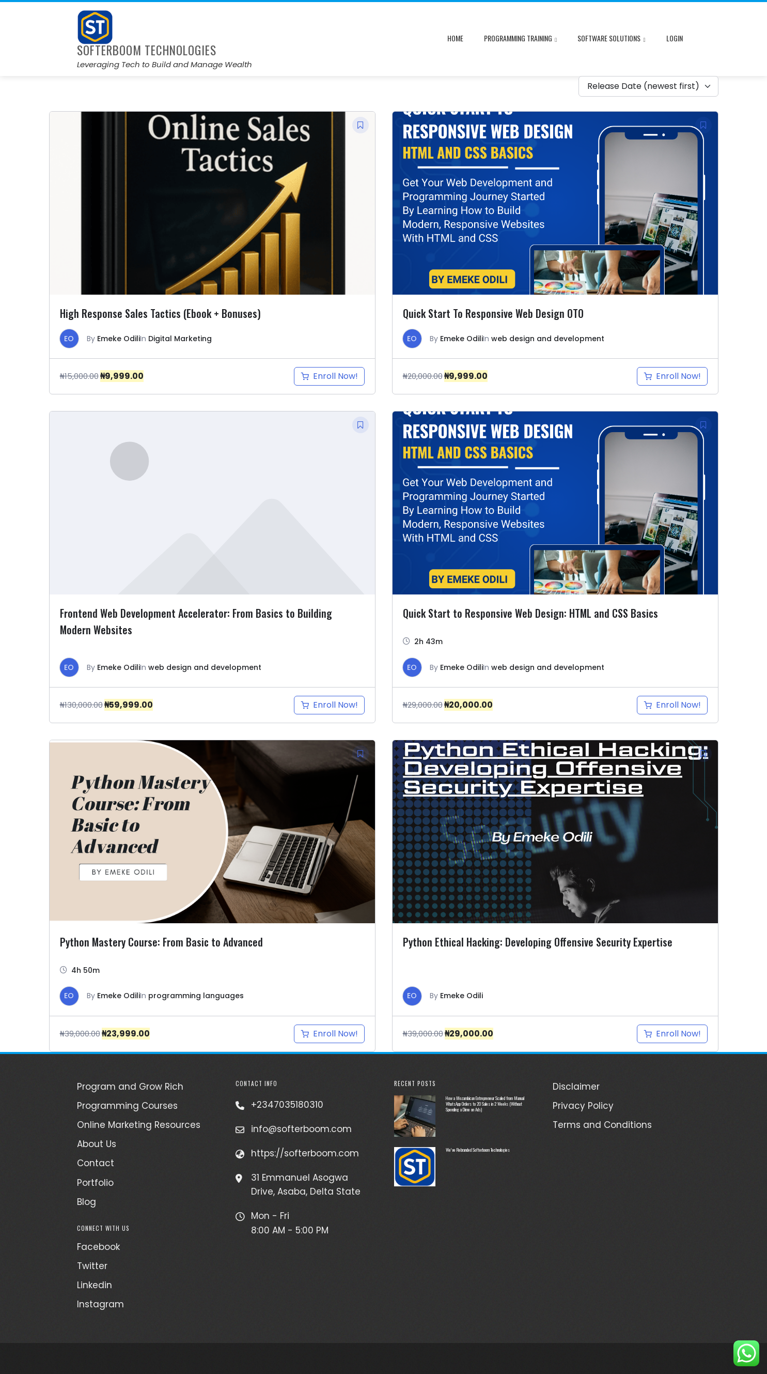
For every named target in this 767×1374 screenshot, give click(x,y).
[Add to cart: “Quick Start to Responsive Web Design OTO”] (672, 376)
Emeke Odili (118, 338)
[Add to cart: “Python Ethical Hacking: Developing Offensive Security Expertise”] (672, 1034)
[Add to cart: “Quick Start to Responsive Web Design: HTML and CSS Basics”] (672, 705)
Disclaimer (576, 1086)
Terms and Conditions (602, 1125)
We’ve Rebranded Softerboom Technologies (478, 1150)
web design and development (547, 338)
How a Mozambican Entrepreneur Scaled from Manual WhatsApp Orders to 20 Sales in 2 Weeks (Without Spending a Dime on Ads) (485, 1103)
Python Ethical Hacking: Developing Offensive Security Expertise (537, 942)
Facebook (98, 1247)
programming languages (196, 995)
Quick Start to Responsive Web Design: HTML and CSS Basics (530, 613)
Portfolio (95, 1183)
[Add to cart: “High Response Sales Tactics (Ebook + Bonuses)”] (329, 376)
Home (455, 38)
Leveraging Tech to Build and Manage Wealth (164, 64)
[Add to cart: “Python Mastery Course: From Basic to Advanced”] (329, 1034)
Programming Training (520, 39)
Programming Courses (127, 1106)
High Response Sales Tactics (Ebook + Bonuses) (160, 313)
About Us (96, 1144)
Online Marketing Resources (138, 1125)
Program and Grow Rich (130, 1086)
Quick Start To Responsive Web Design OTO (493, 313)
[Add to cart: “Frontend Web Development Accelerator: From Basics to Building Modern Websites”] (329, 705)
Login (674, 38)
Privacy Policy (583, 1106)
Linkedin (94, 1285)
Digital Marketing (180, 338)
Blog (86, 1202)
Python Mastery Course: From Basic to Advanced (161, 942)
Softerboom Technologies (146, 50)
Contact (95, 1163)
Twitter (92, 1266)
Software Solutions (611, 39)
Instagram (100, 1304)
